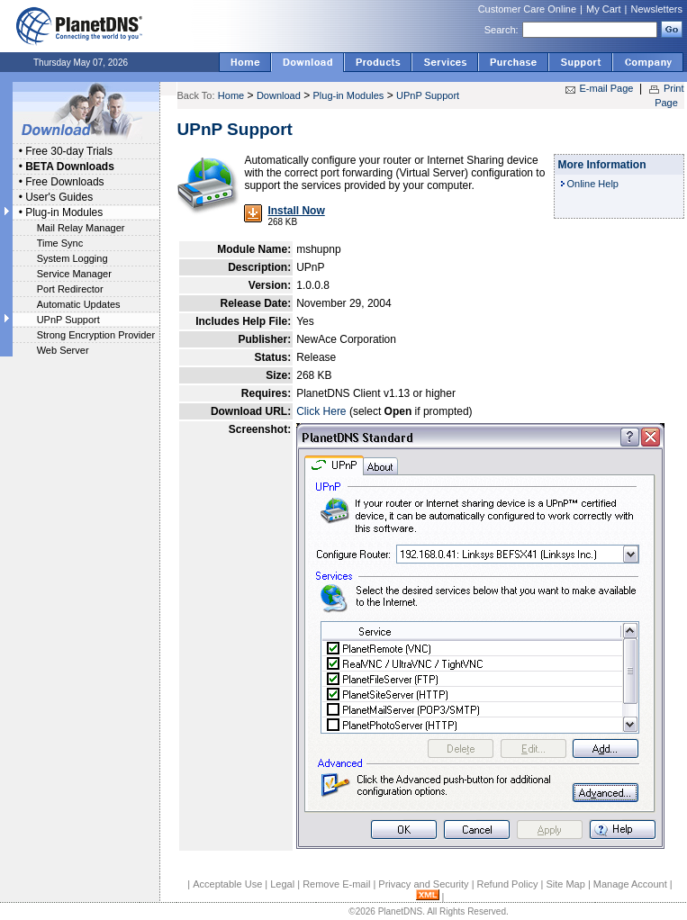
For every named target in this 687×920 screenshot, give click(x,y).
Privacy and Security (423, 884)
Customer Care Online (527, 9)
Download (279, 95)
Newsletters (656, 9)
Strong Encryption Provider (96, 334)
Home (231, 95)
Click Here (321, 411)
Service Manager (74, 273)
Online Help (593, 183)
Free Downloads (64, 182)
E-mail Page (607, 88)
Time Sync (60, 243)
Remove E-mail (336, 884)
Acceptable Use (227, 884)
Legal (282, 884)
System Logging (72, 258)
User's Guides (59, 197)
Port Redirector (70, 289)
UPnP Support (68, 319)
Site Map (565, 884)
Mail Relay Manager (81, 227)
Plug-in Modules (64, 212)
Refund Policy (507, 884)
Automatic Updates (79, 304)
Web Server (63, 350)
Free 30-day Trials (69, 151)
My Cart (603, 9)
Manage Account (630, 884)
